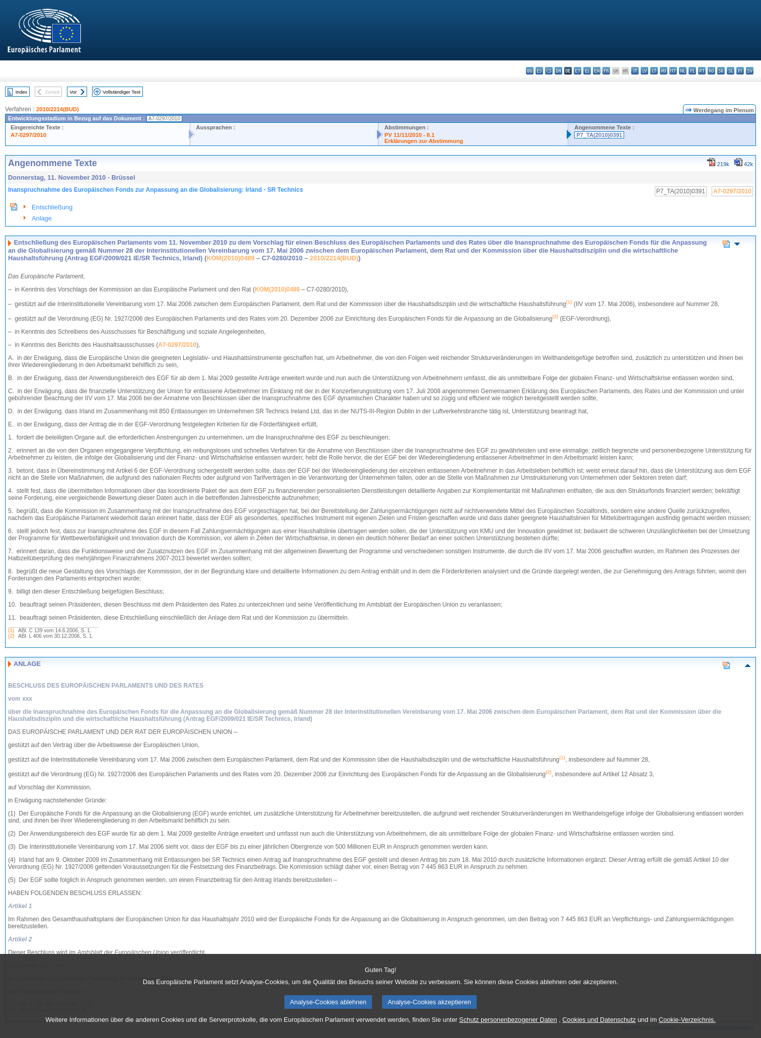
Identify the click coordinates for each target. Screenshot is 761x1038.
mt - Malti (673, 71)
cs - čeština (549, 71)
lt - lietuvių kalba (654, 71)
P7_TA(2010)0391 (599, 135)
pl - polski (692, 71)
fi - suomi (740, 71)
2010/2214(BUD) (57, 109)
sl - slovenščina (730, 71)
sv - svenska (749, 71)
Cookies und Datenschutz (599, 1027)
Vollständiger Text (121, 92)
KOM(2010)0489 (230, 258)
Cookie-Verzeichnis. (687, 1027)
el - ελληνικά (587, 71)
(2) (11, 636)
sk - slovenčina (721, 71)
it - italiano (635, 71)
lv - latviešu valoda (644, 71)
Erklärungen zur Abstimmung (424, 141)
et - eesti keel (577, 71)
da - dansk (558, 71)
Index (21, 92)
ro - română (711, 71)
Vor (73, 92)
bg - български (530, 71)
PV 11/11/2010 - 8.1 (410, 135)
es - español (539, 71)
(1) (11, 630)
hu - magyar (663, 71)
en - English (596, 71)
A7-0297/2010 (28, 135)
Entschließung (52, 207)
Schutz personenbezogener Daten (508, 1027)
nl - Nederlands (683, 71)
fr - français (606, 71)
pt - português (702, 71)
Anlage (42, 218)
